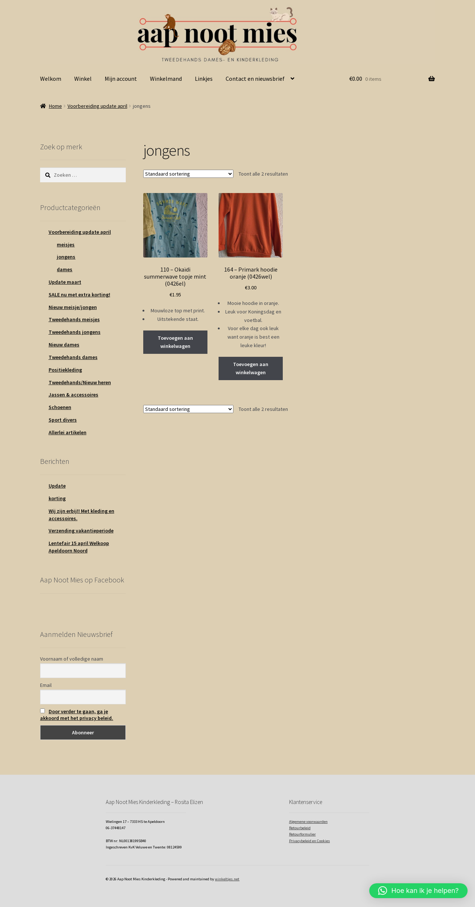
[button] (418, 890)
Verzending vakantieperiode (81, 530)
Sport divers (63, 419)
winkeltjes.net (227, 879)
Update (57, 485)
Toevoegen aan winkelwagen (175, 342)
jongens (66, 256)
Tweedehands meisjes (74, 319)
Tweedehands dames (73, 357)
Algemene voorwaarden (308, 821)
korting (57, 498)
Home (55, 106)
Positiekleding (65, 369)
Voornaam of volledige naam (71, 658)
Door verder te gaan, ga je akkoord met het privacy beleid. (76, 714)
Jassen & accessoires (73, 394)
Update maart (65, 282)
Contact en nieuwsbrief (255, 78)
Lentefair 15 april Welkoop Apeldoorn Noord (79, 547)
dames (64, 269)
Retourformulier (302, 834)
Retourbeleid (300, 827)
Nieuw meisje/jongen (73, 307)
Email (46, 685)
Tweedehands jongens (75, 332)
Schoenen (60, 407)
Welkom (50, 78)
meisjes (66, 244)
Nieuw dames (64, 344)
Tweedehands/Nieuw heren (80, 382)
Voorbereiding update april (97, 106)
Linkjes (204, 78)
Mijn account (121, 78)
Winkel (83, 78)
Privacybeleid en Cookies (309, 840)
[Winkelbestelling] (188, 174)
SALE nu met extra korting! (79, 294)
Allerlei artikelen (67, 432)
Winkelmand (166, 78)
